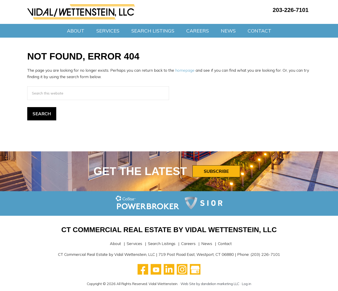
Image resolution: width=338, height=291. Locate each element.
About (115, 243)
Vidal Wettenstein (81, 11)
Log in (246, 283)
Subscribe (216, 171)
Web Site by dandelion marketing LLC (210, 283)
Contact (225, 243)
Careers (188, 243)
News (206, 243)
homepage (184, 70)
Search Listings (161, 243)
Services (134, 243)
